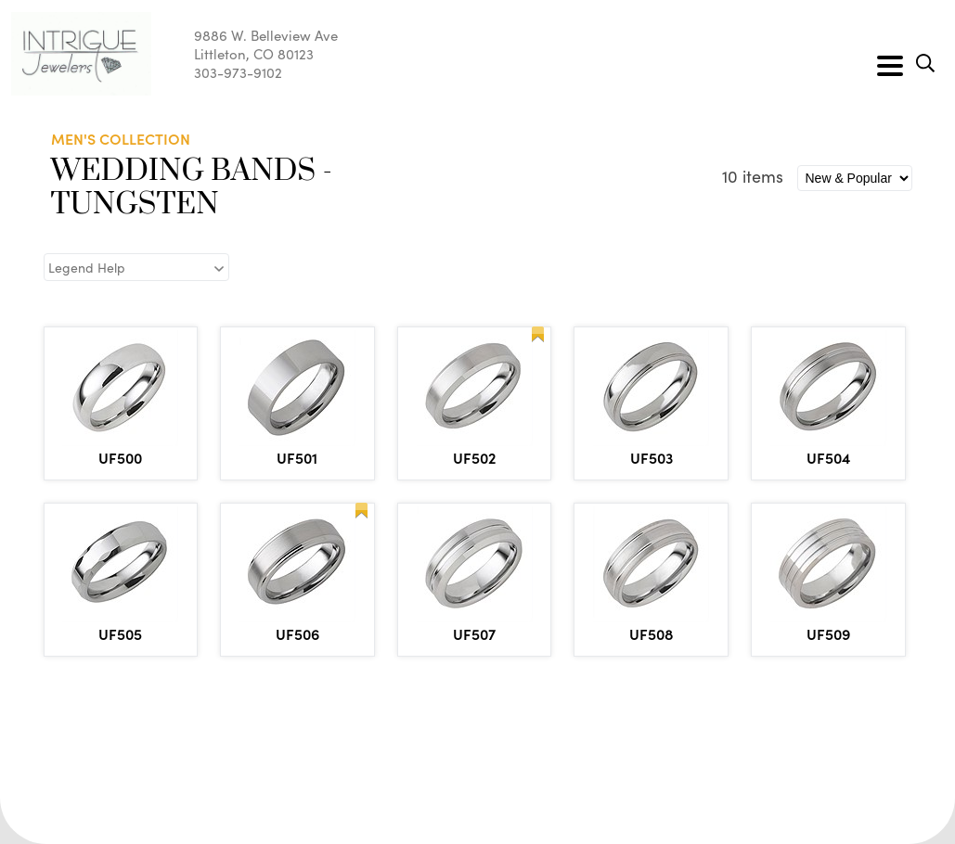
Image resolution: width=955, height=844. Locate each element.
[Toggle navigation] (890, 66)
